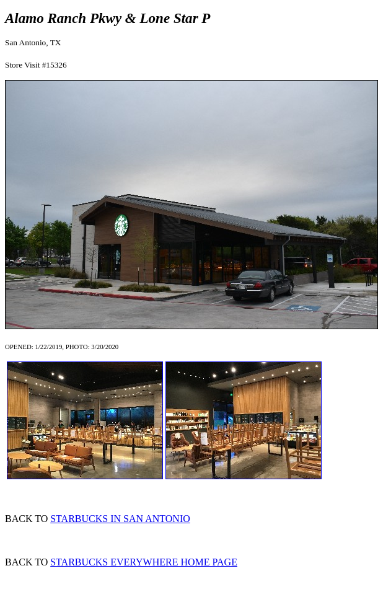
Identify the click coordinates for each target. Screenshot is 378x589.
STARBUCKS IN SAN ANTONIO (120, 518)
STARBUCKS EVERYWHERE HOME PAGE (143, 562)
